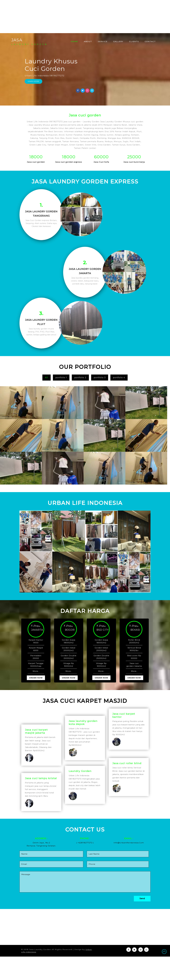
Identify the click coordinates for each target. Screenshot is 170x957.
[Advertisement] (71, 16)
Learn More (33, 81)
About (88, 41)
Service (102, 41)
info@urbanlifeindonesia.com (129, 843)
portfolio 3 (100, 378)
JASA (29, 41)
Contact (150, 41)
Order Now (36, 678)
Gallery (118, 41)
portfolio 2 (80, 378)
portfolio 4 (119, 378)
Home (75, 41)
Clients (134, 41)
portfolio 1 (61, 378)
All (46, 378)
